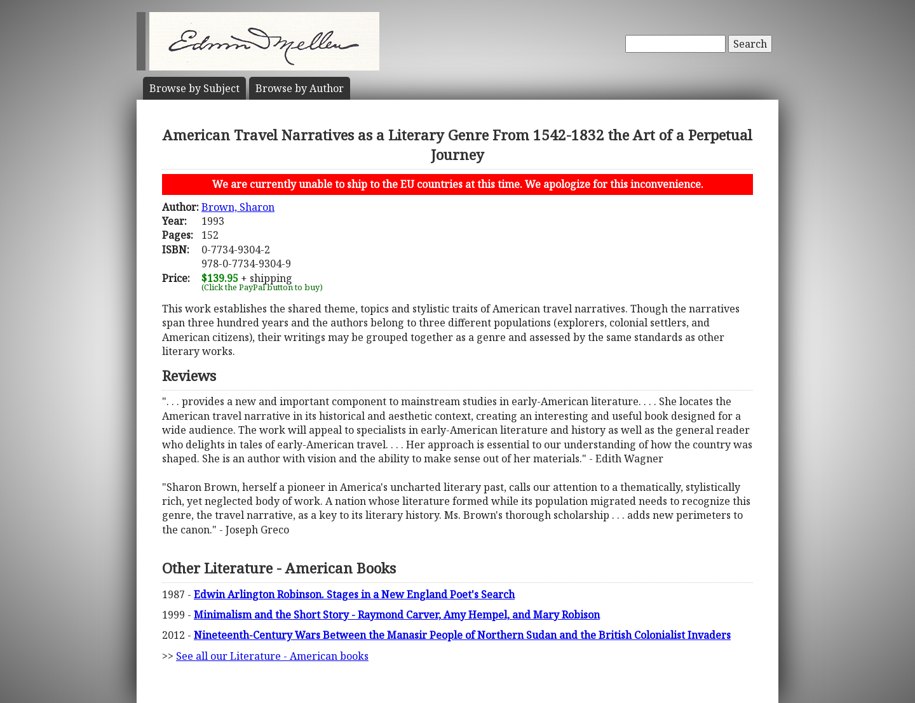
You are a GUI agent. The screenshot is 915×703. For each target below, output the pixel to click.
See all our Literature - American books (272, 656)
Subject (194, 88)
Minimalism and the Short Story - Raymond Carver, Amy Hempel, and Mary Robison (397, 615)
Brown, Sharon (237, 207)
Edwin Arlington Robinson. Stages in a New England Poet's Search (354, 594)
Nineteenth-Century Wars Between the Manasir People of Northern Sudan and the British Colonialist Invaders (462, 635)
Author (299, 88)
